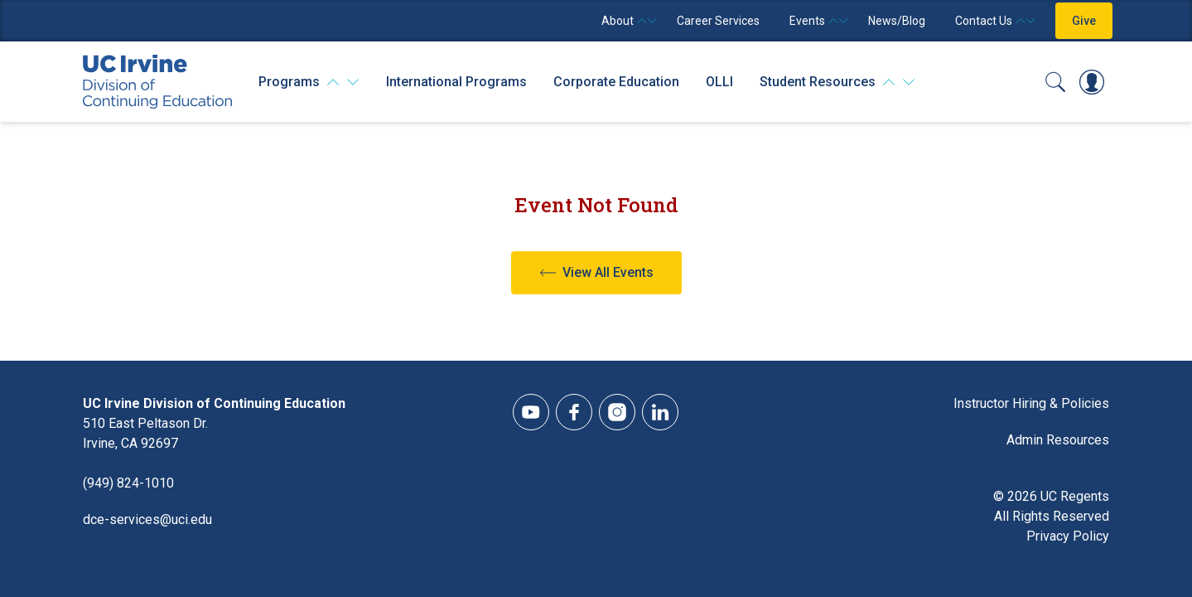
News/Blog (896, 20)
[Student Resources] (837, 82)
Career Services (718, 20)
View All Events (608, 272)
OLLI (719, 82)
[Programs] (309, 82)
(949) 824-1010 (128, 483)
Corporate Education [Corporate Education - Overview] (616, 82)
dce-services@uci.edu (147, 519)
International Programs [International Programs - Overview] (456, 82)
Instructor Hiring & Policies (1031, 403)
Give (1084, 20)
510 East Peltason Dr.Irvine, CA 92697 (145, 433)
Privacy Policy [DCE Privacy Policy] (1067, 536)
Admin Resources (1057, 440)
